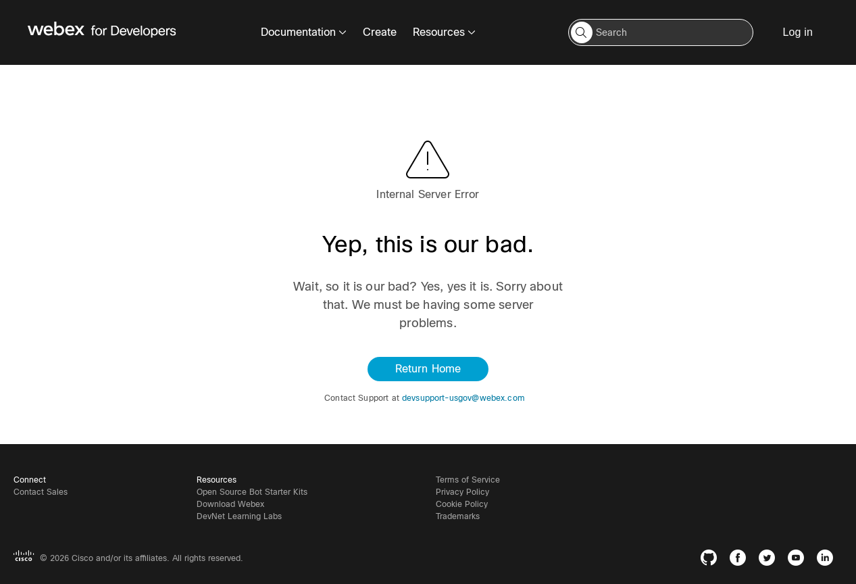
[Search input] (660, 32)
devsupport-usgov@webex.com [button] (463, 398)
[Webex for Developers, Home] (102, 32)
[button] (582, 32)
